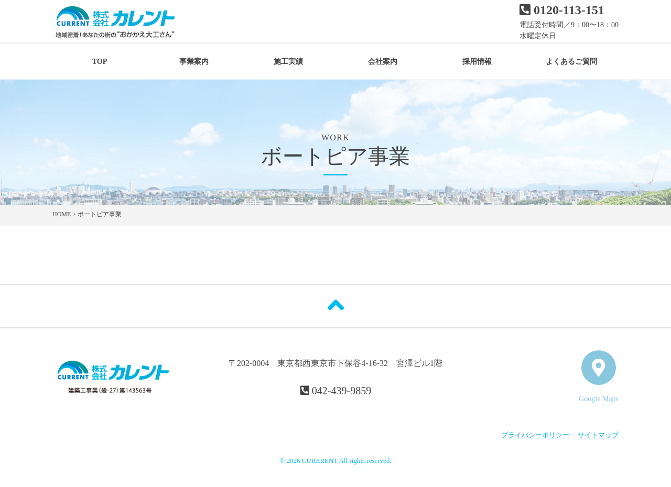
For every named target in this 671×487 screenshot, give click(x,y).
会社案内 (382, 61)
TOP (99, 61)
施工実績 (288, 61)
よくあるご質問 (571, 61)
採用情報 (477, 61)
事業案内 (194, 61)
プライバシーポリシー (535, 435)
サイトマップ (598, 435)
